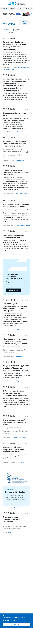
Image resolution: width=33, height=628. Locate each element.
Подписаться (13, 290)
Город (9, 532)
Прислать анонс (24, 22)
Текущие (6, 30)
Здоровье (19, 329)
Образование (20, 410)
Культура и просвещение (23, 225)
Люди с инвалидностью (23, 103)
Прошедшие (10, 33)
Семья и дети (20, 160)
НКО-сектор (19, 131)
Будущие (15, 30)
